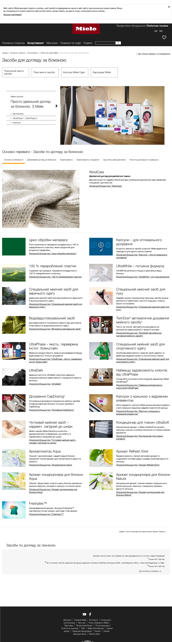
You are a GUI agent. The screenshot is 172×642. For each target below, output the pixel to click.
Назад (5, 53)
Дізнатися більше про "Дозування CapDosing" (51, 410)
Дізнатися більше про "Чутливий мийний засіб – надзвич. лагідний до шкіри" (52, 441)
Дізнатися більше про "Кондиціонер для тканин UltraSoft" (139, 437)
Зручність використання (114, 159)
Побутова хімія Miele (49, 53)
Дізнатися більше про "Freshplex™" (46, 514)
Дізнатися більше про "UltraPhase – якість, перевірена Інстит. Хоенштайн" (55, 360)
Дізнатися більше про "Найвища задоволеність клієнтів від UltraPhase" (139, 386)
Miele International (96, 628)
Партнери (68, 625)
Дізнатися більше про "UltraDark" (45, 384)
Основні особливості (13, 159)
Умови (97, 631)
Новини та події (71, 43)
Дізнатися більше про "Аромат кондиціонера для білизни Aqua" (53, 490)
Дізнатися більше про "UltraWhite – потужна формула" (143, 276)
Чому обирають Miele (98, 622)
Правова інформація (82, 631)
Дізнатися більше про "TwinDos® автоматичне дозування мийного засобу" (139, 334)
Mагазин (52, 43)
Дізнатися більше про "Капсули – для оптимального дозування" (141, 256)
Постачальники (102, 625)
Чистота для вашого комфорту (144, 159)
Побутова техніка (157, 26)
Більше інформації (12, 14)
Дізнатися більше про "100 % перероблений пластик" (55, 276)
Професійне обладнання (130, 26)
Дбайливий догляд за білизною (41, 159)
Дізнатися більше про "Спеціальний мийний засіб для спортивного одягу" (142, 360)
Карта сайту (94, 634)
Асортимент (32, 53)
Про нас (81, 622)
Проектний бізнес (84, 625)
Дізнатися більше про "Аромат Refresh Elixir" (138, 465)
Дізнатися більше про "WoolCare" (105, 186)
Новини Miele (80, 620)
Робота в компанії (69, 628)
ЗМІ (83, 628)
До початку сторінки (148, 571)
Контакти (93, 620)
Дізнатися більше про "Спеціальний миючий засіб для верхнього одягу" (55, 305)
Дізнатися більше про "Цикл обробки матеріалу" (53, 253)
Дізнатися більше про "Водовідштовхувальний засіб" (55, 329)
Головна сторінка (17, 53)
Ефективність (66, 159)
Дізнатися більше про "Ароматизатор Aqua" (50, 465)
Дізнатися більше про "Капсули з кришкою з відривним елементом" (138, 412)
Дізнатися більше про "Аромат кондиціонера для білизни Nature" (140, 493)
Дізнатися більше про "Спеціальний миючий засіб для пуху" (142, 308)
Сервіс (88, 43)
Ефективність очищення (88, 159)
